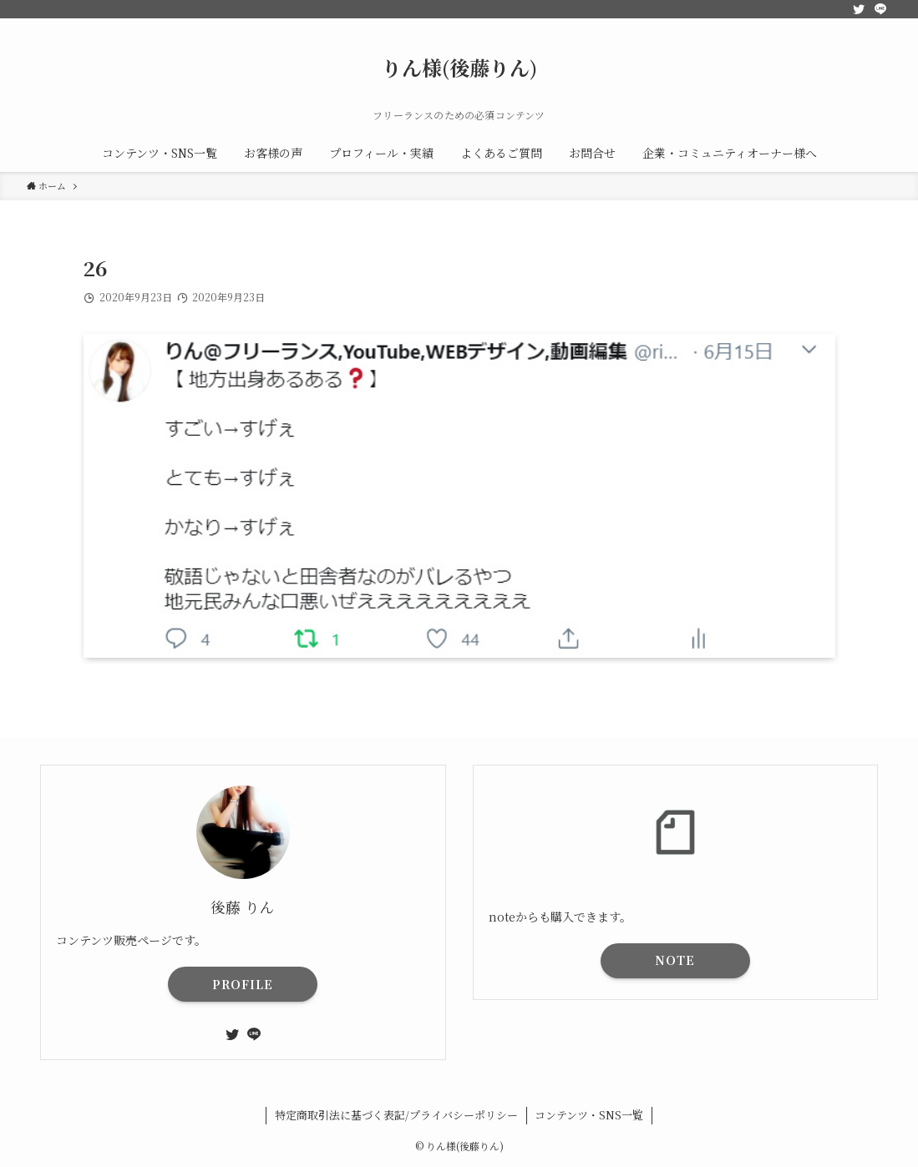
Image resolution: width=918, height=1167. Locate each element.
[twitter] (859, 9)
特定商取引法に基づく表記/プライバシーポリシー (396, 1115)
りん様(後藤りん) (459, 68)
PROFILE (242, 984)
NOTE (675, 960)
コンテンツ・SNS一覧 (589, 1115)
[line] (880, 9)
